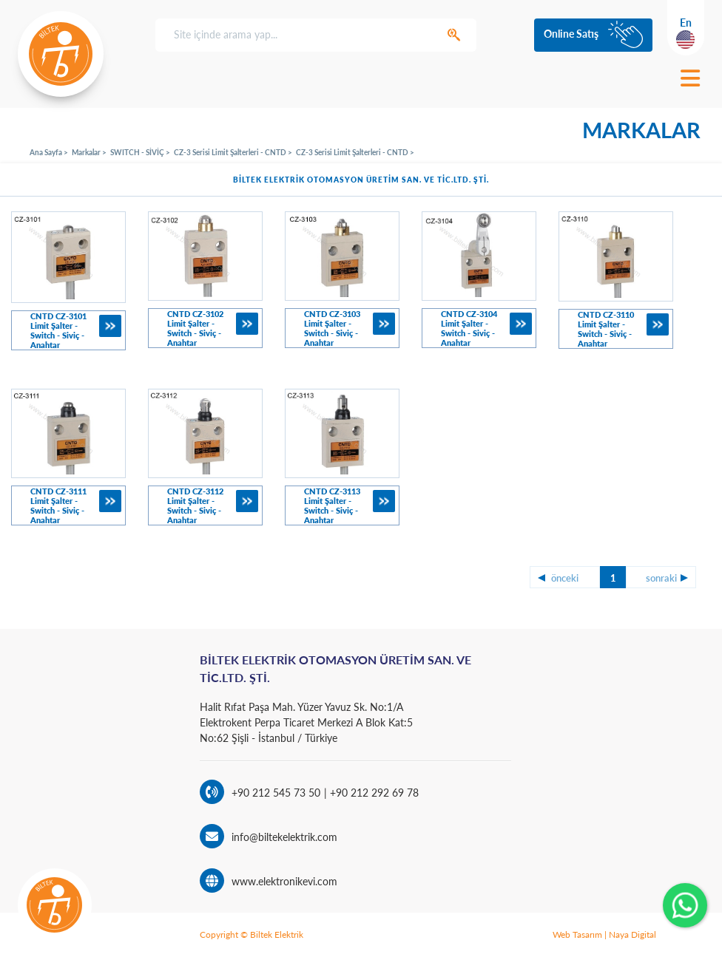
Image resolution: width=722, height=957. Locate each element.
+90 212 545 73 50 (276, 792)
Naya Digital (632, 934)
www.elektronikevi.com (284, 881)
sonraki (661, 578)
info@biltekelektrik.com (284, 837)
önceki (564, 578)
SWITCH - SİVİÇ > (140, 152)
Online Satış (571, 33)
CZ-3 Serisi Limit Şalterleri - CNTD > (233, 152)
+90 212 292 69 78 (373, 792)
